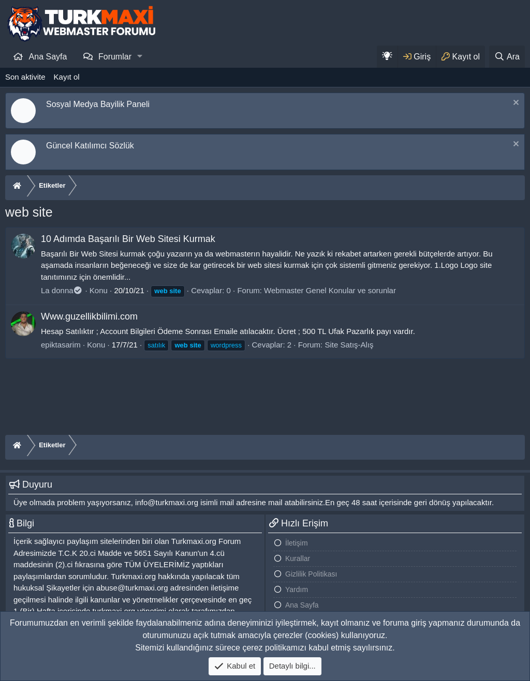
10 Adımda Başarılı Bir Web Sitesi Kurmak (128, 239)
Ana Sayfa (48, 56)
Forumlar (114, 56)
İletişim (296, 543)
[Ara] (507, 57)
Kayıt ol (67, 76)
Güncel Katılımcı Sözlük (90, 145)
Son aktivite (25, 76)
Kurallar (297, 558)
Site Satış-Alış (349, 344)
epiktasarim (61, 344)
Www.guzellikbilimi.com (89, 316)
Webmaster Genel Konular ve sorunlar (330, 290)
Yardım (296, 589)
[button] (140, 56)
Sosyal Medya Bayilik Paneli (98, 104)
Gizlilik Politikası (311, 574)
